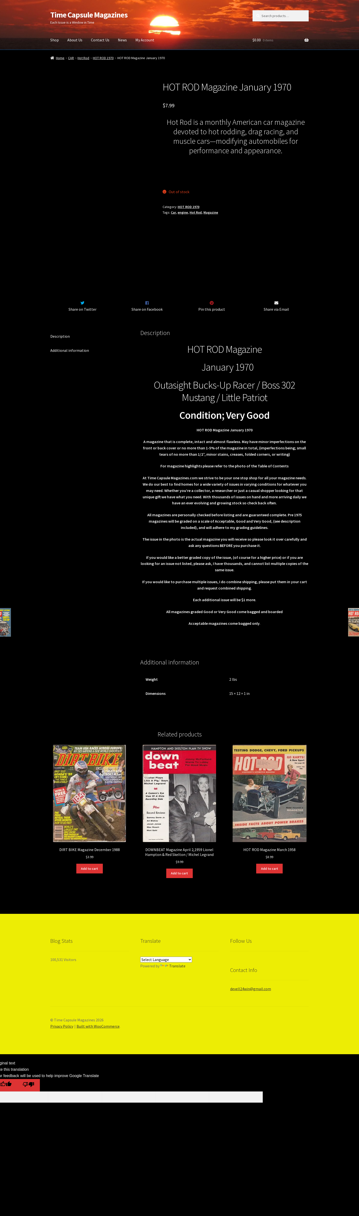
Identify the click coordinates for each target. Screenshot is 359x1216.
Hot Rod (83, 58)
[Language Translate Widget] (166, 1003)
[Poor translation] (28, 1128)
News (122, 39)
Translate (172, 1009)
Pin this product (211, 352)
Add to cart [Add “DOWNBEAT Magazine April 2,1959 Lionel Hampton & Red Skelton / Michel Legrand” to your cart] (179, 916)
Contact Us (100, 39)
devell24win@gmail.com (250, 1032)
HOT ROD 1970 (103, 58)
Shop (54, 39)
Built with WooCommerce (98, 1069)
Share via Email (276, 352)
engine (183, 212)
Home (60, 58)
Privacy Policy (61, 1069)
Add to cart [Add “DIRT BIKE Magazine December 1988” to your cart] (89, 912)
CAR (71, 58)
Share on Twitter (82, 352)
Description (60, 379)
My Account (144, 39)
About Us (74, 39)
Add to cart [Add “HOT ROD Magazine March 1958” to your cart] (269, 912)
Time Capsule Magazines (89, 15)
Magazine (210, 212)
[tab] (89, 380)
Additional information (69, 393)
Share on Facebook (147, 352)
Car (173, 212)
